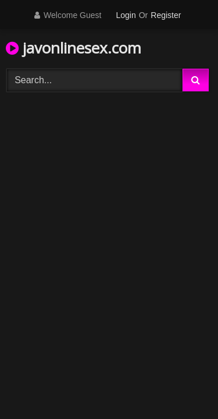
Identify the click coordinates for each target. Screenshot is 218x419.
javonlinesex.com (73, 47)
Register (166, 15)
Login (125, 15)
